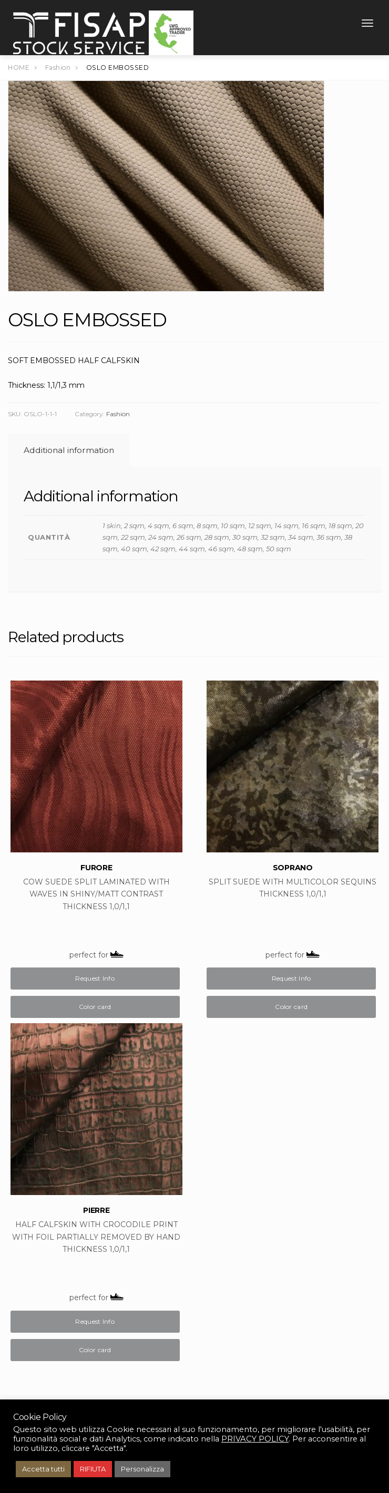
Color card (95, 1007)
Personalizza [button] (142, 1469)
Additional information (69, 450)
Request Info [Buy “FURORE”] (95, 978)
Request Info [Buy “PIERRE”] (95, 1321)
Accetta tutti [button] (43, 1469)
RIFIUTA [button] (93, 1469)
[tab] (67, 450)
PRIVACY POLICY (255, 1439)
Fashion (118, 414)
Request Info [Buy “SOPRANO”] (291, 978)
